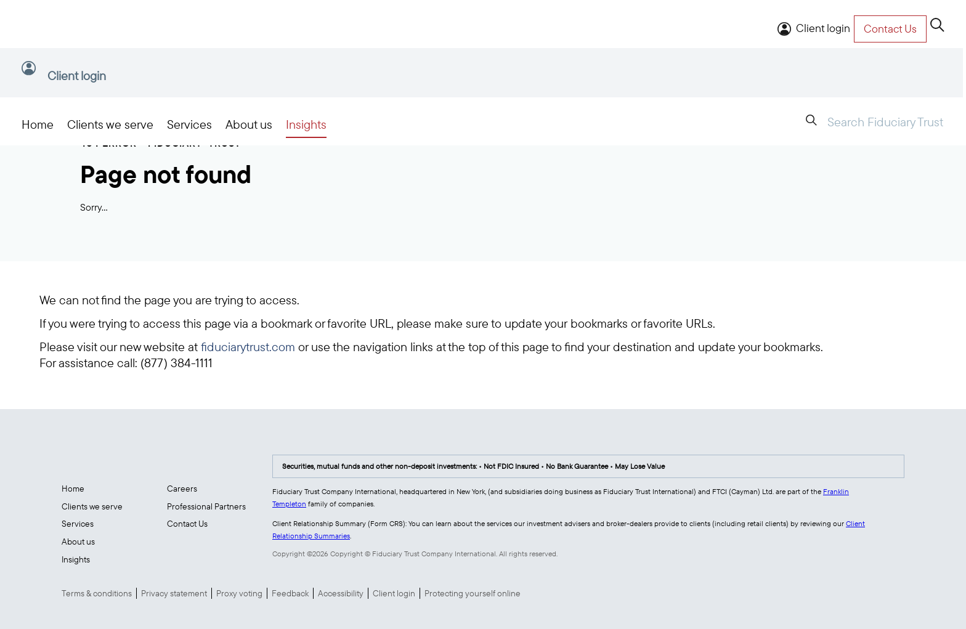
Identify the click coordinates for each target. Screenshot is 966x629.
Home (38, 124)
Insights (306, 124)
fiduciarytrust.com (248, 346)
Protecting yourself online (472, 593)
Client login (823, 28)
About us (248, 124)
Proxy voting (239, 593)
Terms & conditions (97, 593)
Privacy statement (174, 593)
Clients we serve (110, 124)
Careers (182, 488)
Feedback (290, 593)
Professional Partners (206, 506)
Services (189, 124)
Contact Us (187, 523)
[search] (937, 26)
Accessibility (340, 593)
